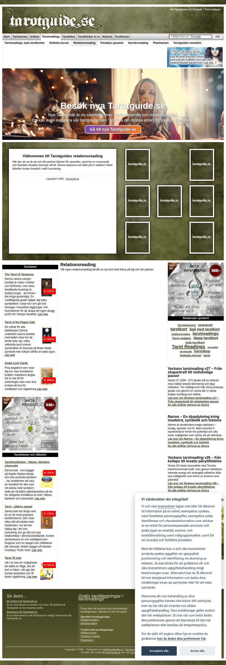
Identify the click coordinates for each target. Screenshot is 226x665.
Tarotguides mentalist (187, 42)
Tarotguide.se (72, 179)
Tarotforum (122, 36)
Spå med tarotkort (205, 329)
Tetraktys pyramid (112, 42)
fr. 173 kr (49, 291)
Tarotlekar (68, 36)
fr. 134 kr (49, 513)
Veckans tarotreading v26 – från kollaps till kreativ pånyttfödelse (195, 459)
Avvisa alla (197, 650)
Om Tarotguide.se (180, 9)
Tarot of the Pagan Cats (20, 322)
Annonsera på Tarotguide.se (22, 611)
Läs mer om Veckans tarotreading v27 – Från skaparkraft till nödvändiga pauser (193, 399)
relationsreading (180, 334)
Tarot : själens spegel (18, 506)
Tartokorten (20, 36)
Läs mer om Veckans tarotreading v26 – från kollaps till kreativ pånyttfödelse (193, 485)
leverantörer (166, 506)
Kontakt (197, 9)
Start (6, 36)
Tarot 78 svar (13, 558)
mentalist (212, 347)
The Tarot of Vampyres (19, 274)
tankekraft (205, 325)
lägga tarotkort (205, 338)
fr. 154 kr (49, 472)
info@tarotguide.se (112, 649)
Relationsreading (84, 42)
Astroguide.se (113, 652)
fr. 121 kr (49, 565)
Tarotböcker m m (89, 36)
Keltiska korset (59, 42)
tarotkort (178, 329)
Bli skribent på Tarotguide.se (22, 601)
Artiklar (35, 36)
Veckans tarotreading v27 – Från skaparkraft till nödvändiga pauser (195, 372)
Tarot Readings (188, 346)
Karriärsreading (138, 42)
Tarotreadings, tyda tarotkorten (24, 42)
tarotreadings (206, 333)
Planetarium (161, 42)
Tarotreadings (51, 36)
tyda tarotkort (195, 342)
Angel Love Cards (16, 363)
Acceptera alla (159, 650)
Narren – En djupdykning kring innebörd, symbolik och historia (194, 418)
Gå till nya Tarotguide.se (113, 129)
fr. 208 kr (49, 380)
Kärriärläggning (187, 325)
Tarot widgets (212, 9)
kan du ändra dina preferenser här (181, 639)
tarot (206, 355)
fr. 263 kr (49, 339)
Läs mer (43, 314)
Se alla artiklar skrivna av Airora (188, 404)
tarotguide (186, 351)
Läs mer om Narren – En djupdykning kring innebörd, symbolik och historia (196, 440)
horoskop (202, 351)
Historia (107, 36)
